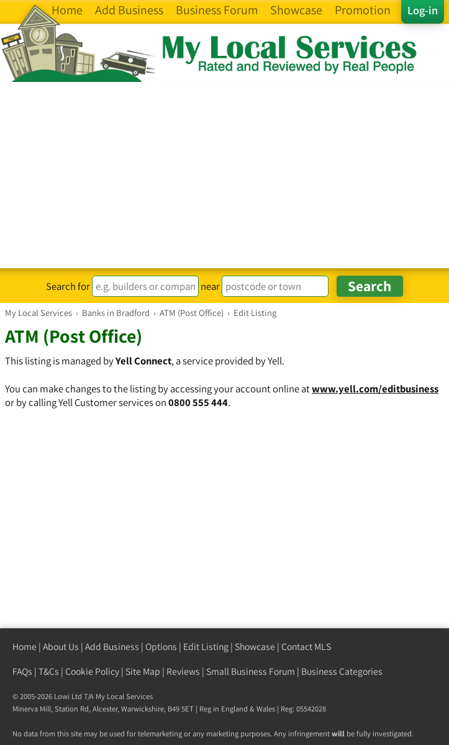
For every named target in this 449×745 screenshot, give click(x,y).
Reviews (183, 671)
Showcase (255, 646)
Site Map (142, 671)
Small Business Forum (250, 671)
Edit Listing (206, 646)
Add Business (112, 646)
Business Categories (342, 671)
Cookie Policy (92, 671)
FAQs (22, 671)
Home (24, 646)
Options (161, 646)
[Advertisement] (224, 175)
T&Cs (49, 671)
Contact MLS (306, 646)
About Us (61, 646)
